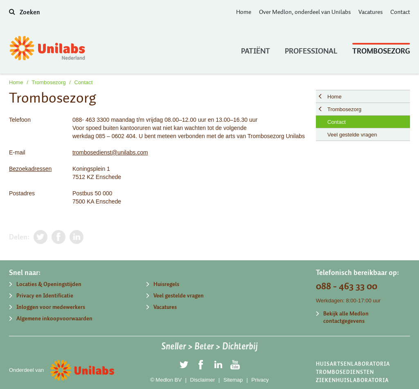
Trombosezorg (381, 49)
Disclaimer (202, 380)
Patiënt (255, 49)
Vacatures (370, 11)
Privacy (260, 380)
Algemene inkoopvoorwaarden (54, 318)
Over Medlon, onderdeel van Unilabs (305, 11)
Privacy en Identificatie (44, 295)
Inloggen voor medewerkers (50, 307)
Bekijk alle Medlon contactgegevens (346, 317)
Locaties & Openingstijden (48, 284)
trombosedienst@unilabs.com (110, 152)
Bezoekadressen (30, 168)
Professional (311, 49)
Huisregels (166, 284)
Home (243, 11)
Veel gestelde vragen (352, 135)
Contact (400, 11)
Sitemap (233, 380)
